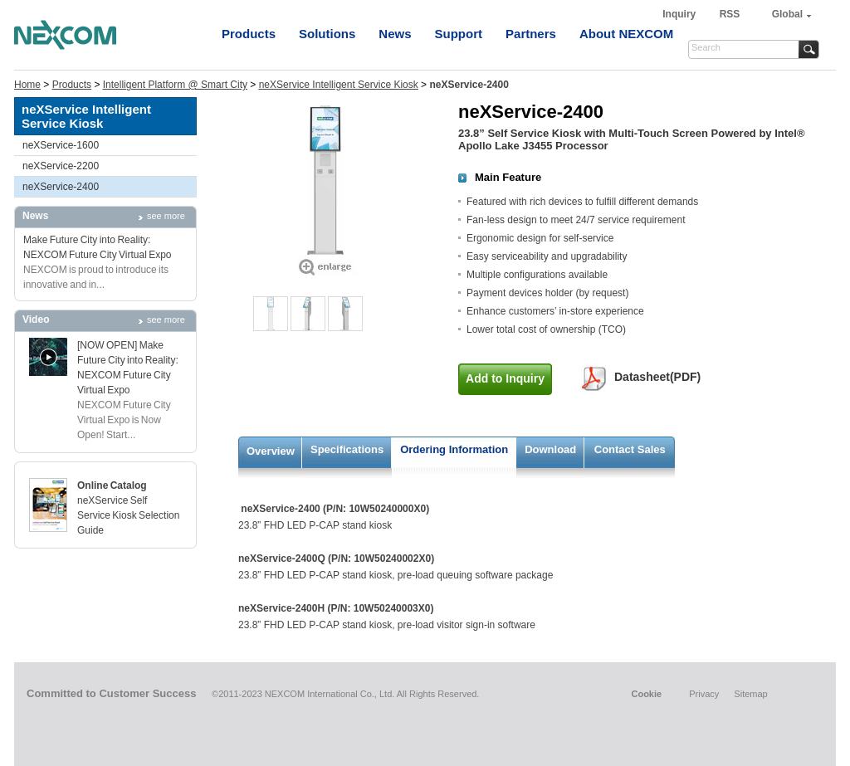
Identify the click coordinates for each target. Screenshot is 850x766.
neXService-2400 (60, 187)
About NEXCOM (626, 34)
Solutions (327, 34)
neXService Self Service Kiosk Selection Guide (128, 515)
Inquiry (680, 14)
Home (27, 84)
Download (550, 449)
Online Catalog (112, 485)
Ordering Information (454, 449)
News (395, 34)
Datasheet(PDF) (657, 376)
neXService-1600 (60, 145)
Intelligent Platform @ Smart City (175, 84)
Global (787, 14)
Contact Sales (630, 449)
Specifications (346, 449)
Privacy (704, 694)
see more (166, 216)
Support (459, 34)
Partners (531, 34)
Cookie (646, 694)
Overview (271, 451)
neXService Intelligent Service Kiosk (338, 84)
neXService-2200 (60, 166)
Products (249, 34)
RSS (730, 14)
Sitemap (750, 694)
